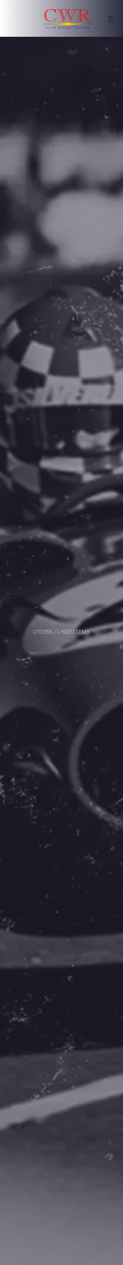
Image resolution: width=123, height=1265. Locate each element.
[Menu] (110, 18)
